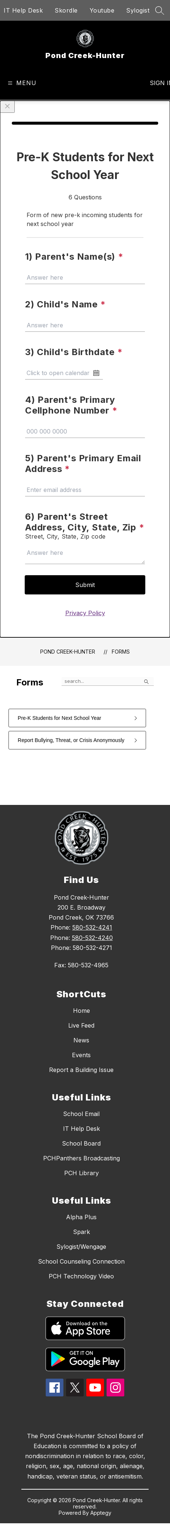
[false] (108, 681)
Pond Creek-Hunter (67, 651)
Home (81, 1010)
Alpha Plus (81, 1217)
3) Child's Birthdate (74, 352)
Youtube (102, 10)
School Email (81, 1113)
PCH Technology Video (81, 1276)
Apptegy (100, 1513)
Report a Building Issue (81, 1069)
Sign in (157, 83)
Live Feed (81, 1025)
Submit (85, 585)
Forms (121, 651)
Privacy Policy (85, 613)
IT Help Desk (23, 10)
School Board (81, 1143)
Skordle (66, 10)
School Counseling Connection (81, 1261)
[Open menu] (21, 83)
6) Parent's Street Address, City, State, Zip (85, 522)
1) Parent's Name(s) (74, 256)
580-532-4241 (92, 927)
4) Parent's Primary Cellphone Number (71, 405)
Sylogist (137, 10)
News (81, 1040)
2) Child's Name (65, 304)
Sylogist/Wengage (81, 1246)
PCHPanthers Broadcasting (81, 1158)
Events (81, 1055)
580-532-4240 (92, 937)
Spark (81, 1231)
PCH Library (81, 1173)
